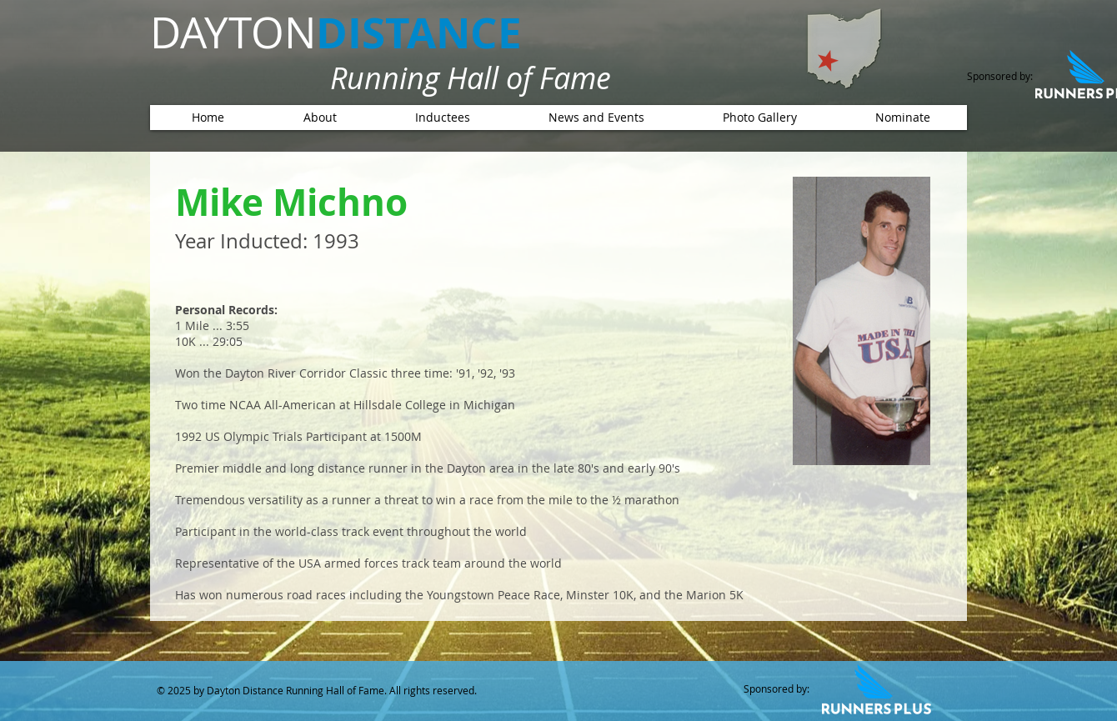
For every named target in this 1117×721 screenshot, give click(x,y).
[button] (442, 117)
